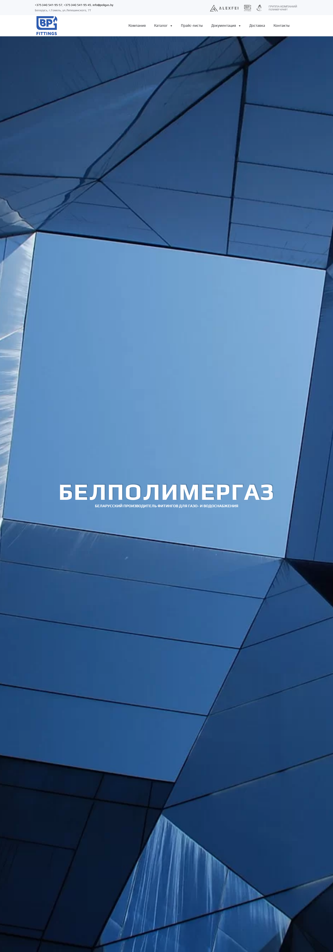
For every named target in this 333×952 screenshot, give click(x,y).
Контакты (282, 25)
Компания (137, 25)
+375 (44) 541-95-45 (77, 5)
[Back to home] (47, 25)
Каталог (161, 25)
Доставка (257, 25)
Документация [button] (223, 25)
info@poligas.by (103, 5)
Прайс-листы (192, 25)
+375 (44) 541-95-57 (48, 5)
